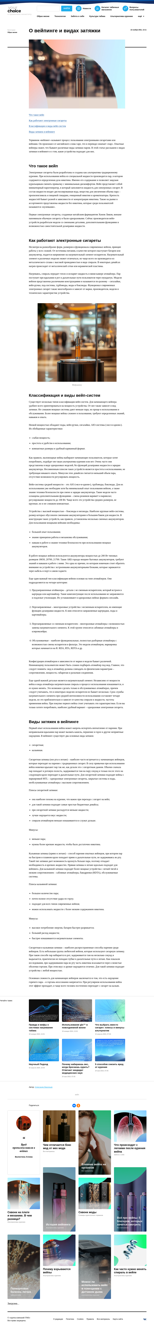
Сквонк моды (87, 1212)
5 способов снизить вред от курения (109, 1065)
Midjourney (77, 385)
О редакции (58, 1319)
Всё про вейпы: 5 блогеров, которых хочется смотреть (129, 1221)
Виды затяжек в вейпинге (42, 131)
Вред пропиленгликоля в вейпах (24, 1148)
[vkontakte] (144, 1319)
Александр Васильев (43, 1087)
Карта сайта (118, 1319)
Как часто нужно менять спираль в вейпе (130, 1271)
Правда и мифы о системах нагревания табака (41, 1027)
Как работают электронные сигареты (48, 120)
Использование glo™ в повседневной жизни (75, 1026)
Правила (90, 1319)
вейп (77, 1095)
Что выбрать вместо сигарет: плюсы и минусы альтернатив (109, 1027)
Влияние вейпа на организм (94, 1166)
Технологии (60, 16)
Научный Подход (38, 1064)
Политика (70, 1319)
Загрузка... (13, 1303)
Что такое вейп (36, 115)
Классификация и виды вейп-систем (47, 126)
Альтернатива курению (121, 16)
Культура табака (97, 16)
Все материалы (103, 1319)
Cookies (80, 1319)
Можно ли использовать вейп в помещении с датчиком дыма (95, 1287)
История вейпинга (58, 1224)
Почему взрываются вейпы (57, 1271)
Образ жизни (43, 16)
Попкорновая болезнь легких (21, 1290)
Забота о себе (77, 16)
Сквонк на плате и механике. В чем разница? (20, 1215)
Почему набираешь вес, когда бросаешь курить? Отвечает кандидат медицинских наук (75, 1068)
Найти (67, 8)
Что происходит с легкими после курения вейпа (129, 1148)
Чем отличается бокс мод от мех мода (57, 1146)
